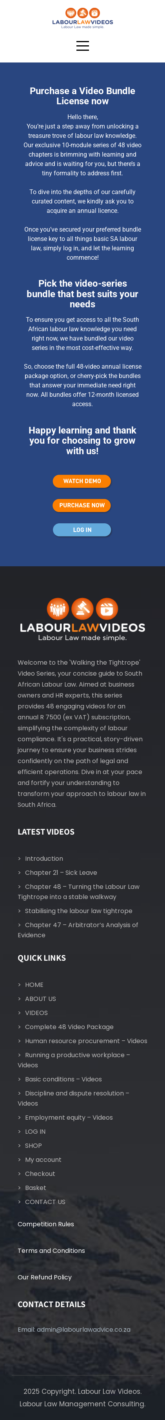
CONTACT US (45, 1201)
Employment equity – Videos (69, 1117)
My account (43, 1159)
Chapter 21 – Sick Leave (61, 872)
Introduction (44, 858)
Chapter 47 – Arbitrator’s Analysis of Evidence (78, 930)
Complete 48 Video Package (69, 1026)
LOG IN (35, 1131)
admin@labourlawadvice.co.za (84, 1329)
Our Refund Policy (45, 1277)
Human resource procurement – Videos (86, 1040)
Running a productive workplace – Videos (74, 1060)
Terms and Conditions (51, 1250)
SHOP (33, 1145)
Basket (35, 1187)
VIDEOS (36, 1012)
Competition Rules (46, 1224)
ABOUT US (40, 998)
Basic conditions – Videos (63, 1079)
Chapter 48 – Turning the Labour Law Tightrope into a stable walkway (79, 891)
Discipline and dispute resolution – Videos (73, 1098)
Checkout (40, 1173)
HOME (34, 984)
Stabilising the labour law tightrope (78, 910)
